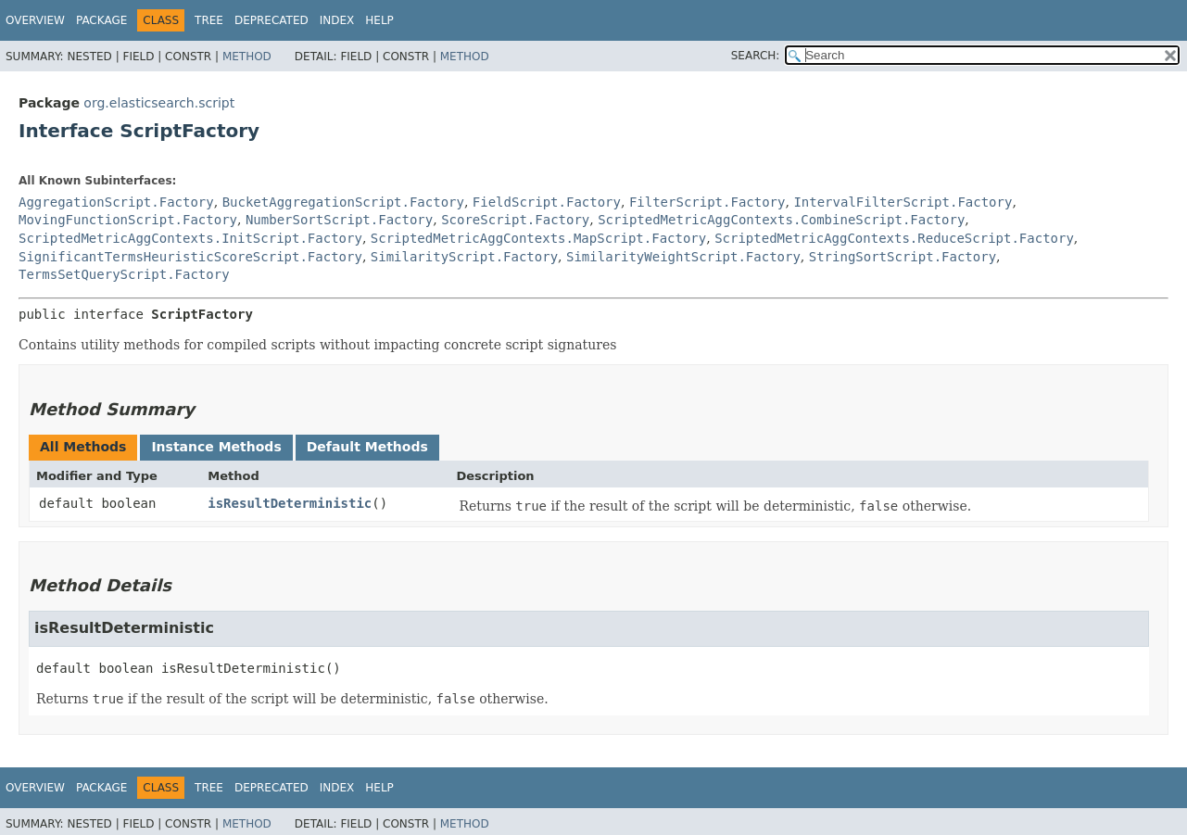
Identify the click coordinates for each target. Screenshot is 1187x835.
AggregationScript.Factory (116, 202)
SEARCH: (755, 55)
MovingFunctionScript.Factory (128, 219)
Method (246, 56)
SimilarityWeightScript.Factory (683, 256)
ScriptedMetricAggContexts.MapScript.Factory (538, 238)
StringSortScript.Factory (902, 256)
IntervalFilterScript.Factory (902, 202)
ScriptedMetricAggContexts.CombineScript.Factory (781, 219)
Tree (209, 20)
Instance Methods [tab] (216, 446)
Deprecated (271, 20)
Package (101, 20)
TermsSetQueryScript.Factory (124, 274)
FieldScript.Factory (547, 202)
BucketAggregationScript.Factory (343, 202)
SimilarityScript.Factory (464, 256)
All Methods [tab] (83, 446)
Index (337, 20)
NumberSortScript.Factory (339, 219)
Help (379, 20)
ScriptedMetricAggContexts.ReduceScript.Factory (894, 238)
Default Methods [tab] (367, 446)
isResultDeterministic (290, 503)
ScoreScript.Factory (515, 219)
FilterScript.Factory (707, 202)
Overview (35, 20)
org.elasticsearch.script (158, 102)
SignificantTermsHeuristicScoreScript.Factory (190, 256)
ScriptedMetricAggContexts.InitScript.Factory (190, 238)
